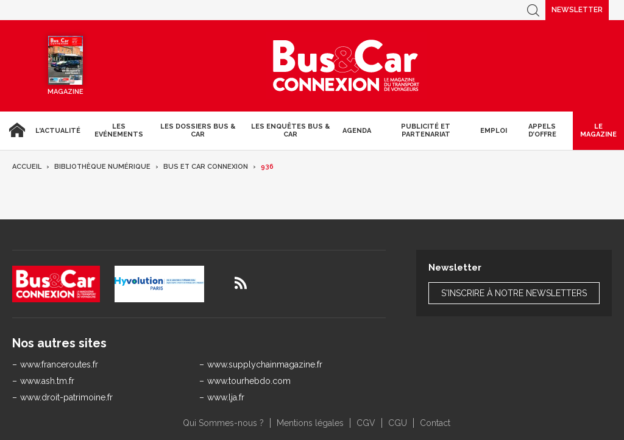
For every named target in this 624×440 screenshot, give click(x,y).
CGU (397, 423)
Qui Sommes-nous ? (223, 423)
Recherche (533, 10)
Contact (435, 423)
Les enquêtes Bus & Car (290, 130)
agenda (356, 131)
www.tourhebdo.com (249, 381)
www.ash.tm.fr (47, 381)
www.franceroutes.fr (59, 364)
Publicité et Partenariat (425, 130)
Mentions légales (310, 423)
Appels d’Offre (542, 130)
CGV (365, 423)
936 (267, 167)
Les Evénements (118, 130)
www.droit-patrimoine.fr (66, 397)
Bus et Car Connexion (205, 167)
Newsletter (577, 9)
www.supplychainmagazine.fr (264, 364)
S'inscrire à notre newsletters (514, 293)
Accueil (15, 130)
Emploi (493, 131)
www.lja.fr (225, 397)
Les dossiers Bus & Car (197, 130)
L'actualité (57, 131)
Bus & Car (346, 65)
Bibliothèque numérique (102, 167)
